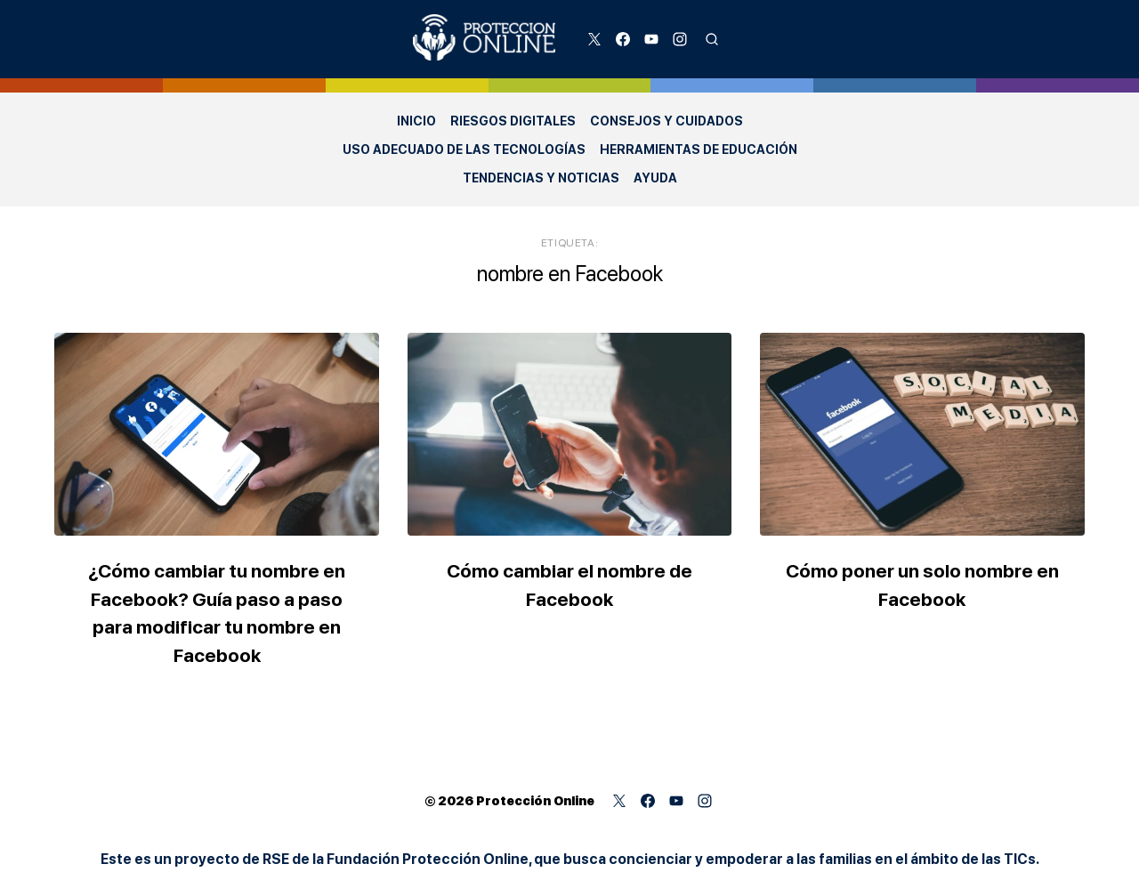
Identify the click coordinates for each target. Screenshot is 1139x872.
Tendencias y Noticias (541, 178)
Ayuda (655, 178)
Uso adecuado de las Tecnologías (464, 149)
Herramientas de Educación (698, 149)
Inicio (416, 121)
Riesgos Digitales (513, 121)
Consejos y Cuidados (666, 121)
